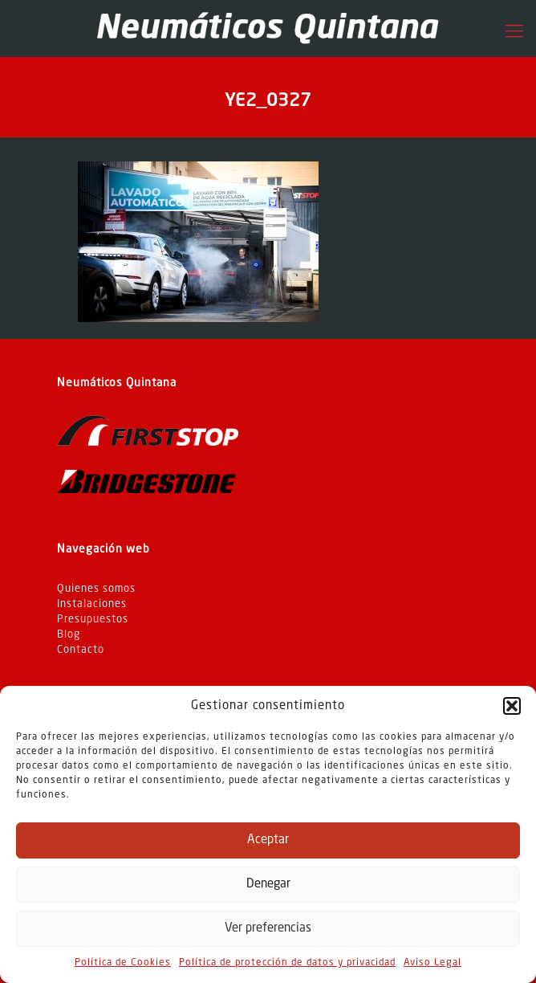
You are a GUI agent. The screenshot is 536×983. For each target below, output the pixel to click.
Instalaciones (92, 604)
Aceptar (268, 840)
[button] (512, 706)
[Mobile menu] (514, 32)
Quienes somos (96, 589)
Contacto (80, 650)
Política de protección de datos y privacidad (287, 963)
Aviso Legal (432, 963)
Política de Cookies (123, 963)
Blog (68, 635)
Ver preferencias (268, 929)
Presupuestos (92, 619)
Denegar (268, 885)
